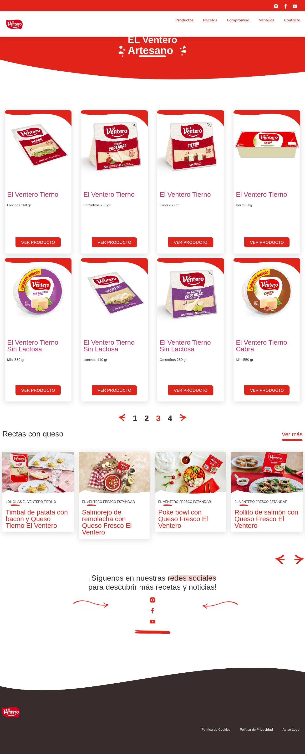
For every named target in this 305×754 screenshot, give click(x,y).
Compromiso (238, 20)
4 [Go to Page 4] (170, 418)
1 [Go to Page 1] (135, 418)
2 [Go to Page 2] (146, 418)
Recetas (210, 20)
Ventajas (266, 20)
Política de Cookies (216, 729)
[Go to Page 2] (122, 418)
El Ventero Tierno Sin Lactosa (32, 346)
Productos (185, 20)
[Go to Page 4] (183, 418)
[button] (280, 559)
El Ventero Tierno (32, 194)
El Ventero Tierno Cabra (261, 346)
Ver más (292, 434)
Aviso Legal (291, 729)
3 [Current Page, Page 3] (158, 418)
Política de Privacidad (256, 729)
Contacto (292, 20)
